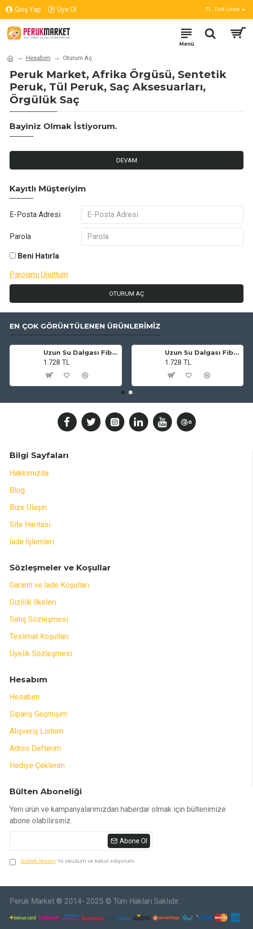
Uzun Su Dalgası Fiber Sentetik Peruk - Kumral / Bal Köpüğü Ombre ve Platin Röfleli (80, 352)
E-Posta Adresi (35, 214)
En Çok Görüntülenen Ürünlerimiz (85, 326)
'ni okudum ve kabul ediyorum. (73, 862)
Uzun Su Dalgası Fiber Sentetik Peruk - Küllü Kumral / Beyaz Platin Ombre (202, 352)
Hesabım (38, 57)
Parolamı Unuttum (39, 274)
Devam (126, 160)
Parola (20, 236)
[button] (123, 392)
